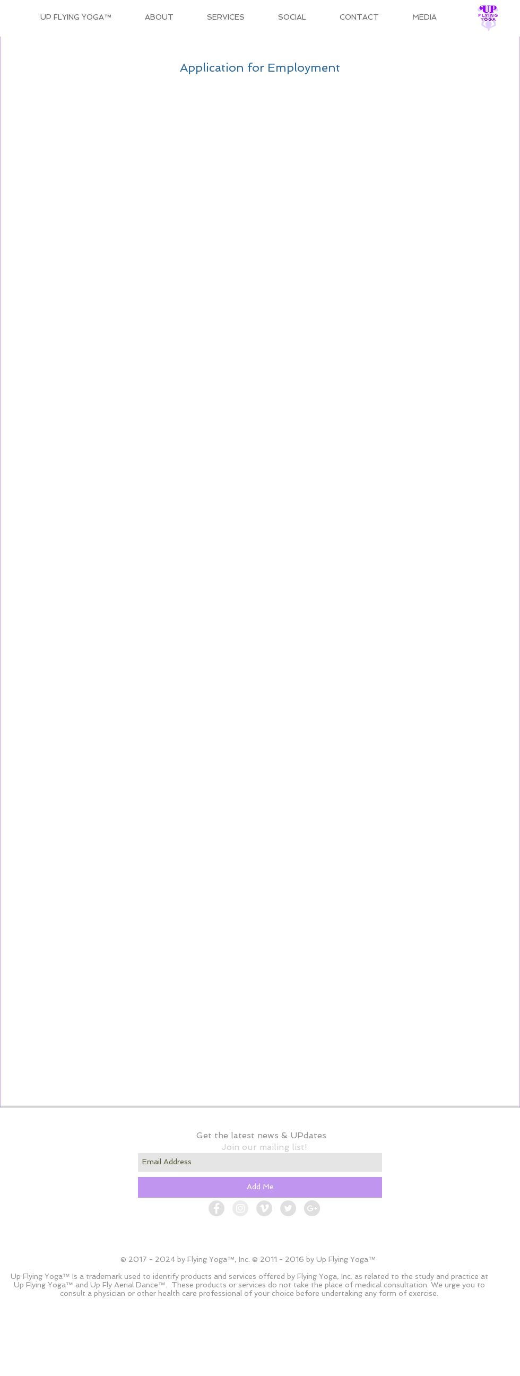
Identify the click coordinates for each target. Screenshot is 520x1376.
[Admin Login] (384, 1365)
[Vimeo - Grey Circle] (264, 1208)
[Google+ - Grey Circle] (312, 1208)
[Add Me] (260, 1187)
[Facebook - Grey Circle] (216, 1208)
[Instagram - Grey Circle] (240, 1208)
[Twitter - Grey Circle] (288, 1208)
